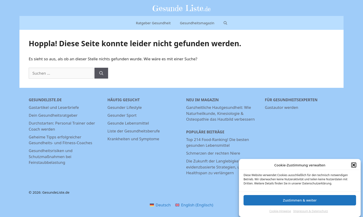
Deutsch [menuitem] (163, 205)
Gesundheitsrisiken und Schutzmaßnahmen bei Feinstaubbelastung (50, 156)
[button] (353, 166)
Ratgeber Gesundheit (153, 23)
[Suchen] (101, 73)
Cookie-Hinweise (280, 212)
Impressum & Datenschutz (310, 212)
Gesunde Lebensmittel (128, 123)
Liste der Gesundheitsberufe (133, 131)
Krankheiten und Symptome (133, 138)
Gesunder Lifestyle (124, 107)
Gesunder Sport (122, 115)
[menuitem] (160, 204)
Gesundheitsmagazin (197, 23)
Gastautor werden (281, 107)
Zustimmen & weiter (300, 201)
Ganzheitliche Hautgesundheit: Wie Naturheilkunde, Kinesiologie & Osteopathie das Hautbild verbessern (220, 113)
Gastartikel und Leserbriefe (54, 107)
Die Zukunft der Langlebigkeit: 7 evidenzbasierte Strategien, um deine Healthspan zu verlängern (220, 166)
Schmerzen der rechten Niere (213, 153)
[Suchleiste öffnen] (225, 23)
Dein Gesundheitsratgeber (53, 115)
